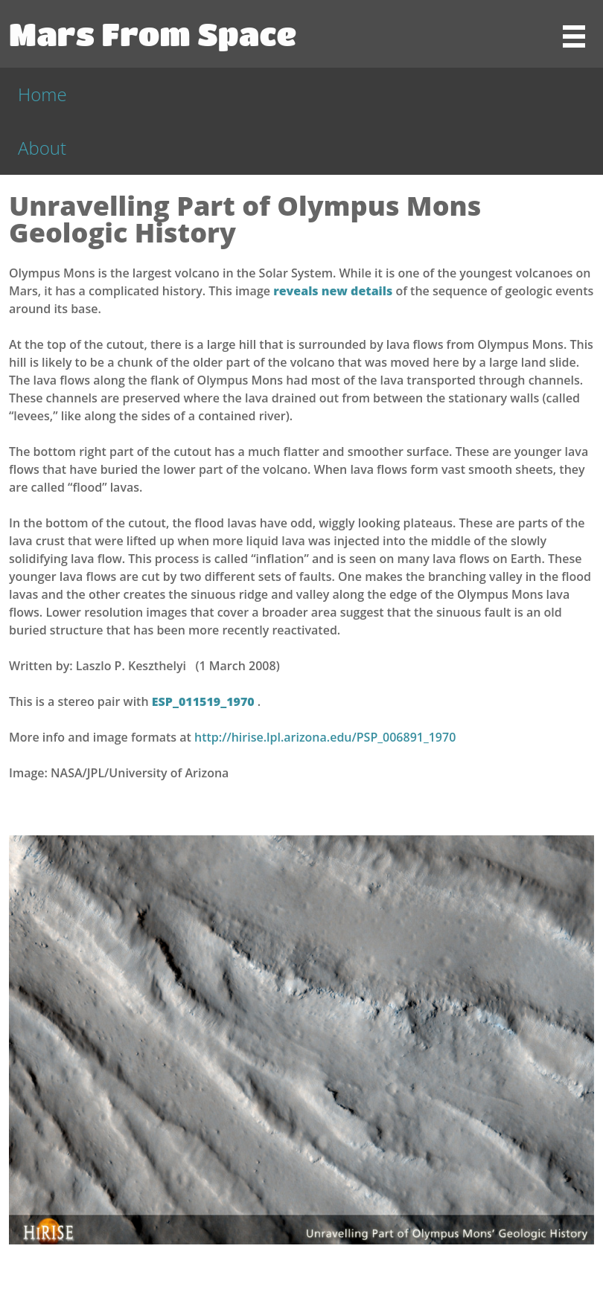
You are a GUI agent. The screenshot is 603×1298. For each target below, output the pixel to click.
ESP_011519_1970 (205, 701)
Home (42, 94)
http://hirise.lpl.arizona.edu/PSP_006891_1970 (325, 737)
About (42, 147)
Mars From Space (152, 33)
